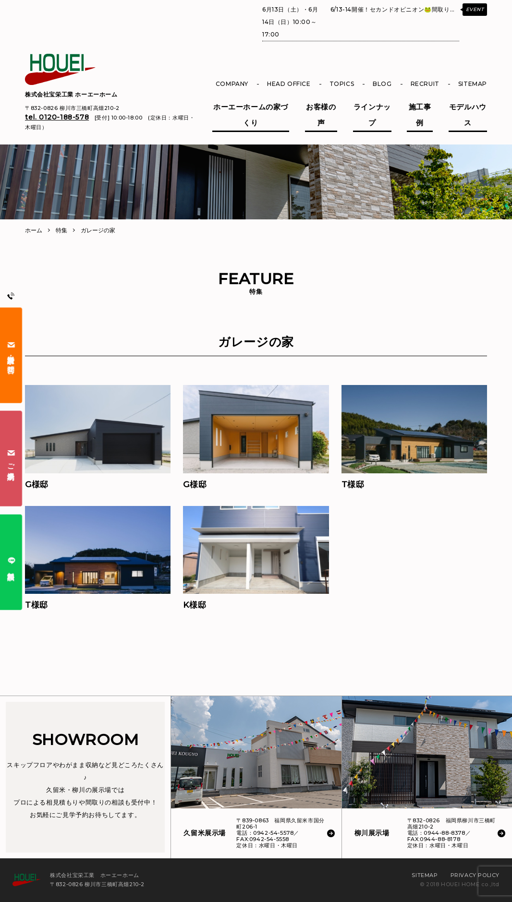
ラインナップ (372, 114)
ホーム (33, 230)
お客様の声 (321, 114)
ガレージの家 (98, 230)
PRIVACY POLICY (475, 875)
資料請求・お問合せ (11, 355)
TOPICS (341, 84)
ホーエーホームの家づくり (250, 114)
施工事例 (420, 114)
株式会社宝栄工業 (71, 94)
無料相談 (11, 562)
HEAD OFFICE (289, 84)
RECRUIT (425, 84)
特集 (61, 230)
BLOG (382, 84)
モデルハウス (468, 114)
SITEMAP (472, 84)
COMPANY (232, 84)
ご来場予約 (11, 458)
